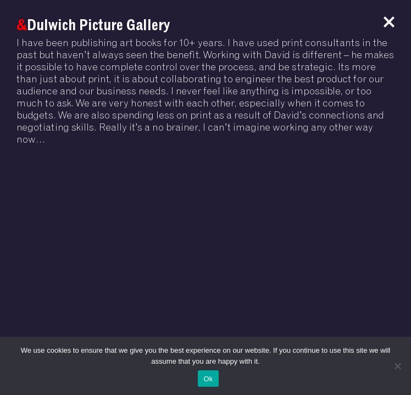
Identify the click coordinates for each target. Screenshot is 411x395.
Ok (208, 379)
